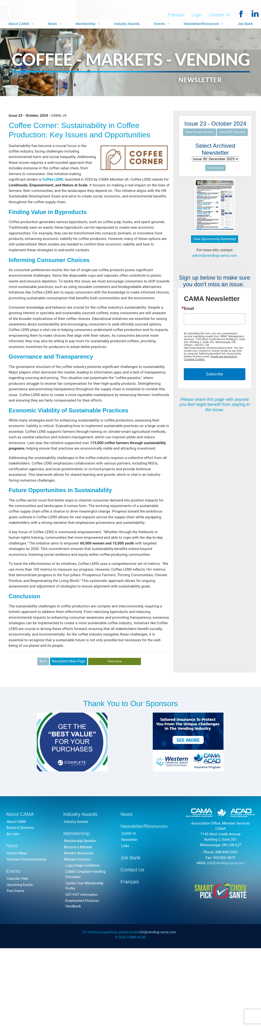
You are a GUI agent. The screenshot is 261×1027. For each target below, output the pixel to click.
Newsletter (129, 918)
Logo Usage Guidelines (82, 944)
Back (43, 739)
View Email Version (199, 132)
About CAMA (18, 24)
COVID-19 (128, 912)
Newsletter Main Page (68, 739)
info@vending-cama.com (225, 941)
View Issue (215, 169)
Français (130, 960)
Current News (17, 931)
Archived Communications (26, 938)
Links (125, 924)
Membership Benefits (80, 919)
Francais (176, 14)
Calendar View (17, 957)
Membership (85, 24)
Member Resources (78, 931)
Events (159, 24)
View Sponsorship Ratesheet (214, 240)
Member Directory (77, 938)
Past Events (15, 969)
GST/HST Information (81, 973)
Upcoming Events (20, 963)
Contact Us (219, 14)
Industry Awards (127, 24)
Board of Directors (20, 906)
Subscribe (214, 375)
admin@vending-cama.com (214, 256)
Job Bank (245, 24)
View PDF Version (232, 132)
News (52, 24)
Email (189, 310)
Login (196, 14)
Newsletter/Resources (201, 24)
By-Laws (13, 912)
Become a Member (78, 925)
